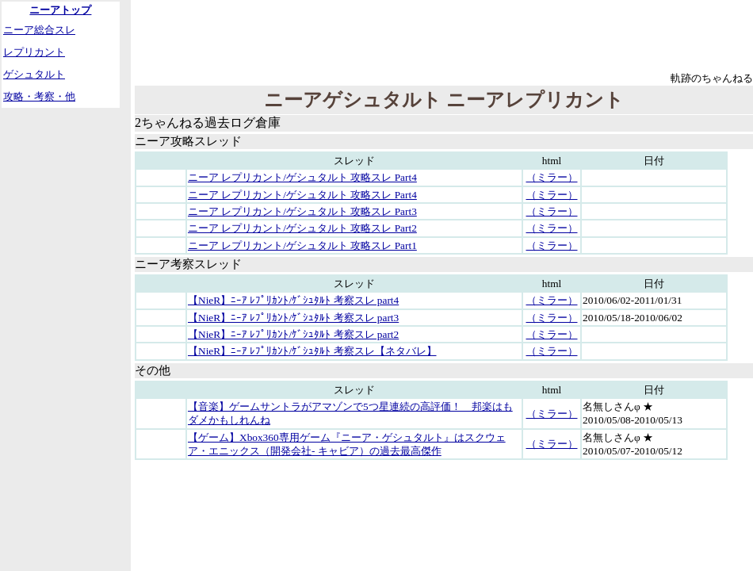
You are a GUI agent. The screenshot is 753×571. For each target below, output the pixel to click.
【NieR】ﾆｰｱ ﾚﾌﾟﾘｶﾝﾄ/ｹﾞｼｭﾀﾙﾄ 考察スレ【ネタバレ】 (312, 351)
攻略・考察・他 (39, 96)
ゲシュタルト (34, 74)
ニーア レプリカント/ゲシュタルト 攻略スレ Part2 (302, 228)
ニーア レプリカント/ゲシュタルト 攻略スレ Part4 (302, 177)
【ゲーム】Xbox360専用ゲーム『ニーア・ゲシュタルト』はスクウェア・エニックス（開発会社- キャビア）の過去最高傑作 (347, 444)
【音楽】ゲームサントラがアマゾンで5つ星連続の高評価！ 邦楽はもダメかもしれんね (350, 413)
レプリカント (34, 52)
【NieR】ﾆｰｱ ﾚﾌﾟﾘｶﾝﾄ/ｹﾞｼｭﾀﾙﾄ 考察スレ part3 (293, 318)
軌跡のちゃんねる (712, 78)
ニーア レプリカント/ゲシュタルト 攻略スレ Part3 (302, 211)
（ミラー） (552, 177)
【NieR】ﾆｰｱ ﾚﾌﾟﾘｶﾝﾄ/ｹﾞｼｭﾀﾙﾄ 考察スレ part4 (293, 300)
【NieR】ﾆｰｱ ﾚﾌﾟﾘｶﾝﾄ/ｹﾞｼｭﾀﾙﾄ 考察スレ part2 (293, 334)
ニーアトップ (60, 10)
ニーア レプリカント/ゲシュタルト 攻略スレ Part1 (302, 245)
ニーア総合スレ (39, 30)
